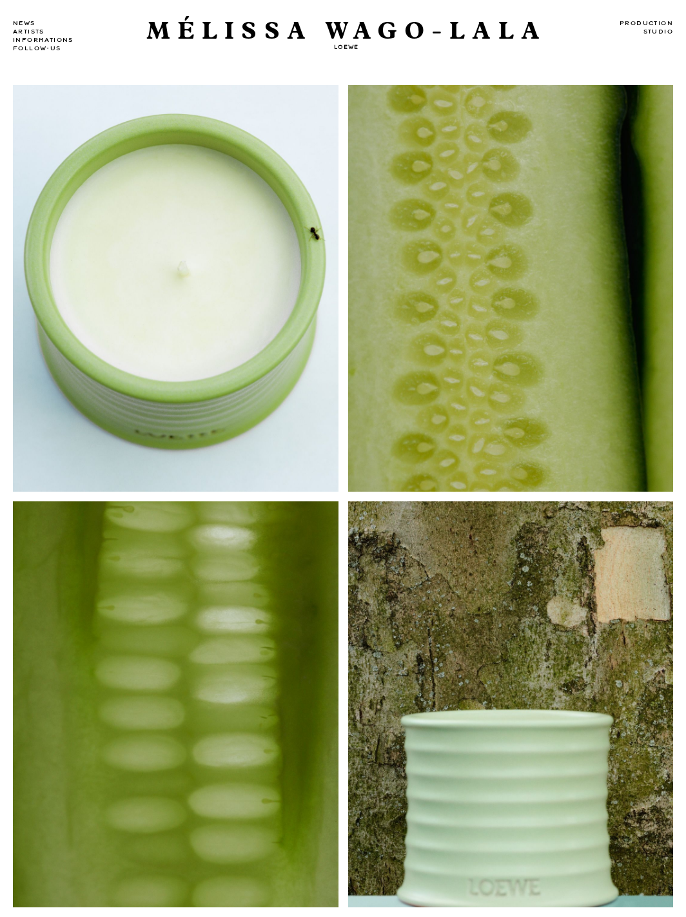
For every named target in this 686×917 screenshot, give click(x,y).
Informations (43, 40)
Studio (658, 32)
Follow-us (37, 48)
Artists (28, 32)
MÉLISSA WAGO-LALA (346, 31)
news (24, 23)
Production (646, 23)
